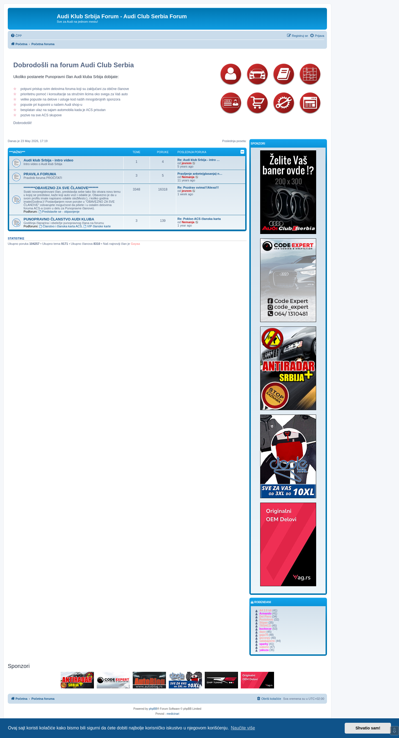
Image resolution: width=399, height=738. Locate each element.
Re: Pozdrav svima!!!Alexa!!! (198, 187)
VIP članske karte (97, 226)
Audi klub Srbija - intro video (48, 160)
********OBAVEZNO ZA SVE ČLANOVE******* (61, 188)
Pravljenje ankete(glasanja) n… (200, 173)
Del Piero (265, 616)
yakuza (263, 650)
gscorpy (264, 637)
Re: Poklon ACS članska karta (199, 218)
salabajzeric (267, 640)
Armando (265, 613)
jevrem (186, 163)
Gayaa (135, 243)
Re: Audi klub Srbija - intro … (199, 159)
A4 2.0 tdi (265, 610)
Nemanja (188, 177)
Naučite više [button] (243, 728)
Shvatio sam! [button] (367, 728)
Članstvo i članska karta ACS (60, 226)
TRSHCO (265, 625)
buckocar (265, 628)
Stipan (263, 622)
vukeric (264, 647)
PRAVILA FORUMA (40, 174)
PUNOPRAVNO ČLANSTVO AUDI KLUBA (59, 219)
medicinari (173, 713)
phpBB (153, 708)
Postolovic (266, 619)
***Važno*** (17, 152)
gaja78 (263, 634)
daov (262, 631)
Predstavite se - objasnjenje (59, 211)
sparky (263, 644)
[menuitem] (16, 35)
